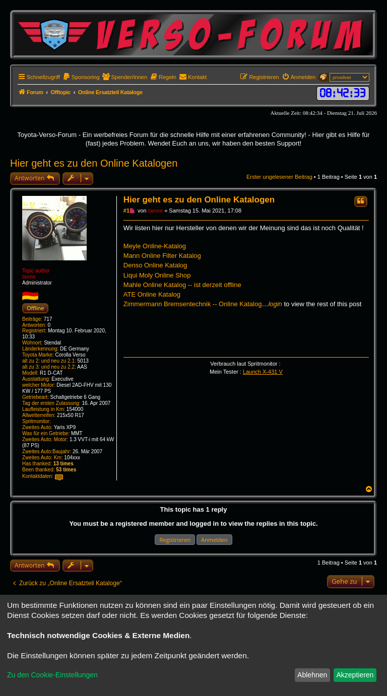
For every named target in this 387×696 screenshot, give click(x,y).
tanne (29, 277)
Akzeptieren (354, 675)
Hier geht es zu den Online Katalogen (93, 163)
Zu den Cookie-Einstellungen (52, 675)
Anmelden (214, 539)
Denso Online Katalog (155, 265)
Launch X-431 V (263, 372)
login (275, 304)
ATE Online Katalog (151, 294)
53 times (66, 469)
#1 (126, 210)
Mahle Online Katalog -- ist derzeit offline (182, 285)
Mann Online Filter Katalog (162, 255)
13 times (63, 463)
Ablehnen (312, 675)
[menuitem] (81, 77)
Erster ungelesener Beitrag (279, 177)
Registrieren (174, 539)
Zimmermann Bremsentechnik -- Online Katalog (192, 304)
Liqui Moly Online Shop (157, 275)
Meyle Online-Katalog (154, 246)
